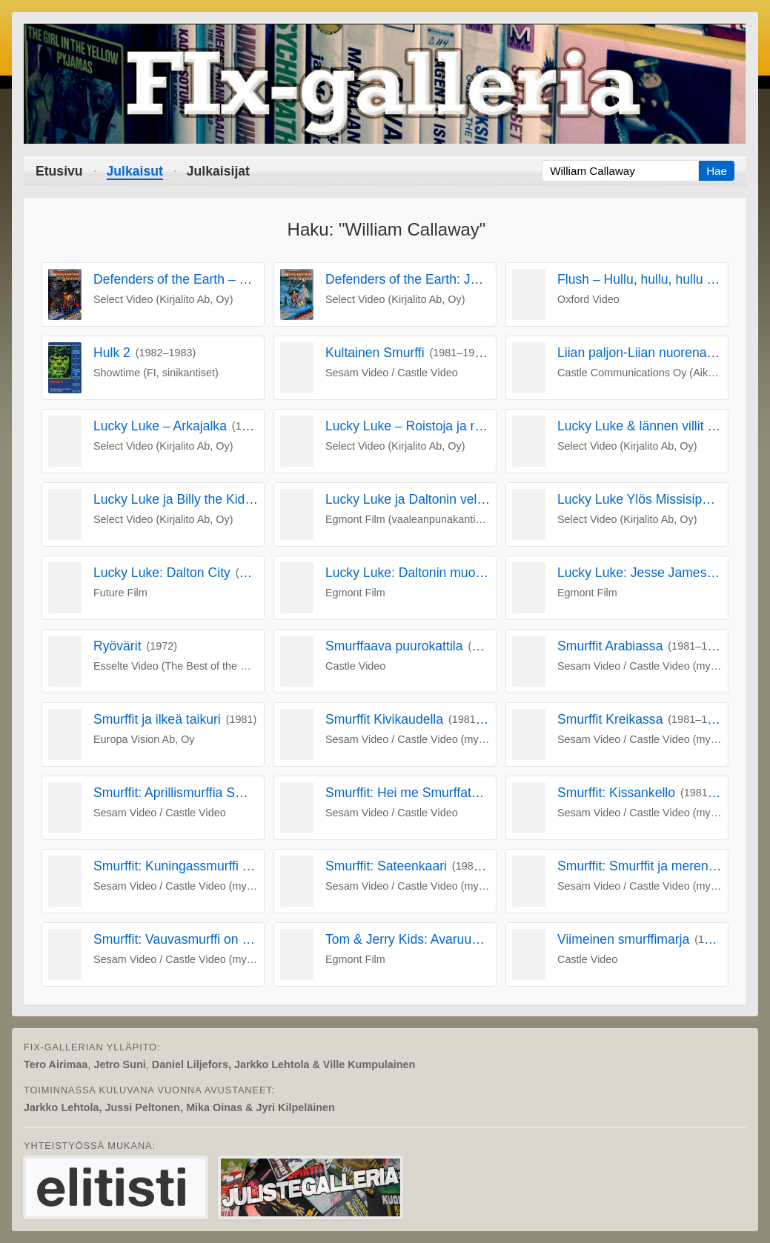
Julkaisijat (218, 171)
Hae (716, 170)
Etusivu (59, 171)
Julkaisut (135, 171)
